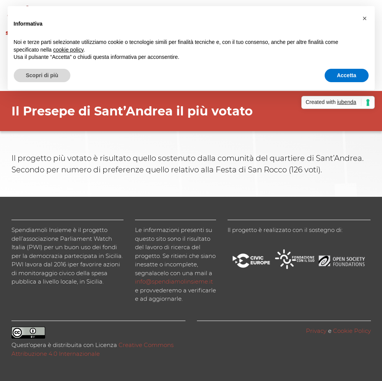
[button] (365, 18)
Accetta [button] (346, 75)
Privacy (316, 330)
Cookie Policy (352, 330)
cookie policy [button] (68, 50)
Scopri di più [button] (42, 75)
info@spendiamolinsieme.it (174, 281)
